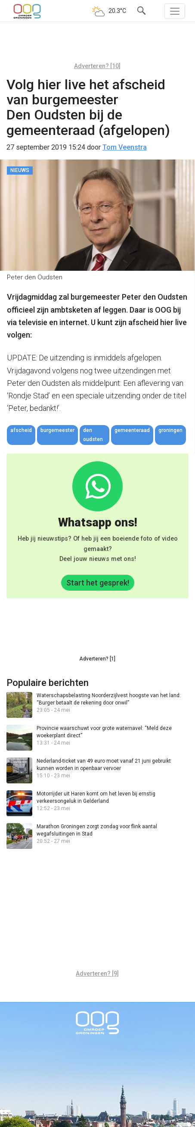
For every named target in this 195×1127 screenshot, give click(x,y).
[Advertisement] (97, 45)
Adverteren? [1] (97, 659)
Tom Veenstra (124, 147)
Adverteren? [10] (97, 66)
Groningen (170, 430)
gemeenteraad (132, 430)
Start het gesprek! (97, 582)
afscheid (21, 430)
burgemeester (57, 430)
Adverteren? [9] (97, 973)
